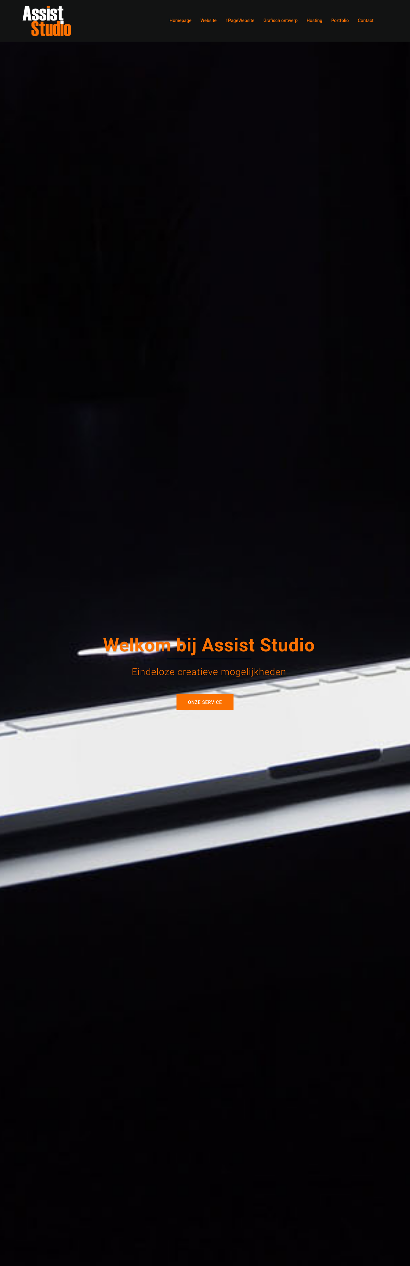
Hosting (314, 20)
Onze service (205, 702)
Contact (365, 20)
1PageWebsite (240, 20)
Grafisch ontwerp (280, 20)
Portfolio (340, 20)
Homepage (180, 20)
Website (209, 20)
